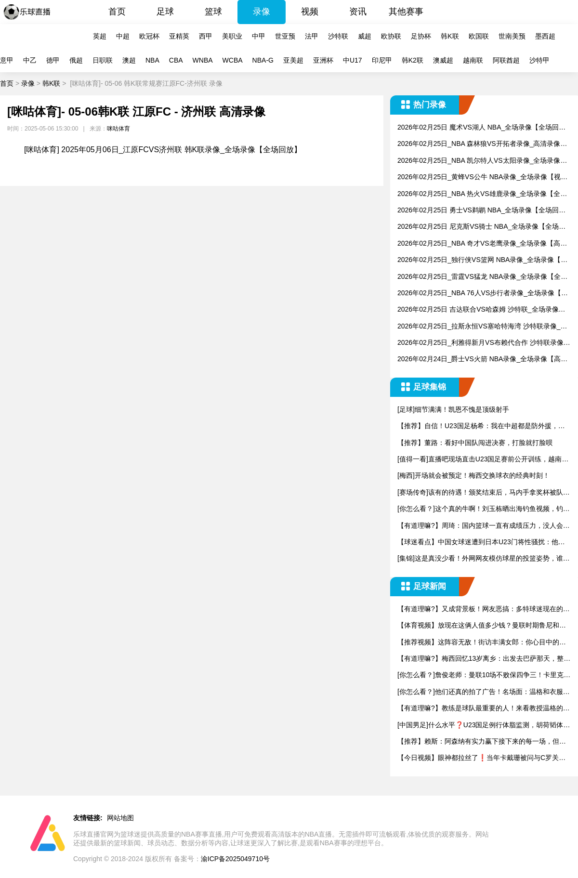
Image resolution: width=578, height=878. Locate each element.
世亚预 (285, 36)
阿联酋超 (506, 60)
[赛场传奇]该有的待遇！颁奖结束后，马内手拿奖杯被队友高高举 (483, 493)
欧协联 (391, 36)
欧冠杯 (149, 36)
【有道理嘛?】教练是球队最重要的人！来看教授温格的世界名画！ (483, 708)
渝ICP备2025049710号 (235, 859)
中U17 (352, 60)
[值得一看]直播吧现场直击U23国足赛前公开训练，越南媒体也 (482, 459)
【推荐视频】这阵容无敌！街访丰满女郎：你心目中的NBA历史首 (482, 642)
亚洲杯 (323, 60)
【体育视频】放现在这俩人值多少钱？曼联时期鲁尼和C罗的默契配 (480, 625)
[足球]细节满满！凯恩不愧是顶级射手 (453, 409)
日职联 (102, 60)
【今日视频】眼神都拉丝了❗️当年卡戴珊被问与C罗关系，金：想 (478, 758)
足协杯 (421, 36)
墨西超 (545, 36)
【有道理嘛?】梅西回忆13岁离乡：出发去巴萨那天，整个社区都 (483, 659)
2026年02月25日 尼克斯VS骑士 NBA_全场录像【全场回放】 (481, 227)
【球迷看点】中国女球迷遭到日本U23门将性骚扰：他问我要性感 (481, 542)
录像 (261, 11)
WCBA (233, 60)
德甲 (53, 60)
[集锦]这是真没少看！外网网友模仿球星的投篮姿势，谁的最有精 (483, 558)
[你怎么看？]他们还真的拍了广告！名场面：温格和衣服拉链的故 (483, 692)
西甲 (205, 36)
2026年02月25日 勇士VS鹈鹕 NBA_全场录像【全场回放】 (478, 210)
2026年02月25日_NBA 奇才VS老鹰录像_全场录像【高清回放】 (482, 244)
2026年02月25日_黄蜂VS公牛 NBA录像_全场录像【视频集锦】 (482, 177)
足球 (165, 11)
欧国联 (479, 36)
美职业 (232, 36)
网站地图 (120, 818)
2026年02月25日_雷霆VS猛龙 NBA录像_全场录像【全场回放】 (482, 277)
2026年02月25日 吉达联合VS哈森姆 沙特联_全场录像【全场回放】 (478, 310)
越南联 (473, 60)
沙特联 (338, 36)
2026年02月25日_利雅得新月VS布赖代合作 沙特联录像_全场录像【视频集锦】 (482, 343)
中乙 (30, 60)
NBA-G (263, 60)
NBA (152, 60)
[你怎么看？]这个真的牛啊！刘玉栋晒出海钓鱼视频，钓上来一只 (483, 509)
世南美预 (512, 36)
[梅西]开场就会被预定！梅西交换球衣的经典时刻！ (473, 475)
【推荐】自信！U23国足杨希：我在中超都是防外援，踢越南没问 (481, 426)
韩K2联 (412, 60)
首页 (117, 11)
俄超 (76, 60)
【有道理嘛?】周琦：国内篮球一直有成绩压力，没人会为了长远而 (483, 526)
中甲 (258, 36)
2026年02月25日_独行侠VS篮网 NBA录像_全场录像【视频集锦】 (482, 260)
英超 (99, 36)
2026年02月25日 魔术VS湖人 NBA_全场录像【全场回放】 (478, 127)
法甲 (311, 36)
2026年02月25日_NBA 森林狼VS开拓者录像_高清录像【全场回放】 (478, 144)
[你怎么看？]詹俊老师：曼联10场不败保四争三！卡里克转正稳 (483, 675)
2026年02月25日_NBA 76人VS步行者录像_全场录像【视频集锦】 (482, 293)
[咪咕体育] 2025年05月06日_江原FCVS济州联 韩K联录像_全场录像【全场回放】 (163, 149)
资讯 (358, 11)
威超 (364, 36)
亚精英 (179, 36)
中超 (123, 36)
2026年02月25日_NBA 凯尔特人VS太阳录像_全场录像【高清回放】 (478, 161)
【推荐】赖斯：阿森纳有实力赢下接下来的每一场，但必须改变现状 (481, 742)
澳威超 (443, 60)
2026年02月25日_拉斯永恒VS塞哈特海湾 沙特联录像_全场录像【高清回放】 (482, 326)
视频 (309, 11)
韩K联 (450, 36)
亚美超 (293, 60)
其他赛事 (406, 11)
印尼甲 (382, 60)
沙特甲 (539, 60)
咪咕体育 (118, 128)
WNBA (203, 60)
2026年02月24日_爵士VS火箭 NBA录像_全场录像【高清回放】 (482, 359)
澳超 (129, 60)
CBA (176, 60)
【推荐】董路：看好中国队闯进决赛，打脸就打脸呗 (474, 442)
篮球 (213, 11)
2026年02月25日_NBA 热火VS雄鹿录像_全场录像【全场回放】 (482, 194)
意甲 (6, 60)
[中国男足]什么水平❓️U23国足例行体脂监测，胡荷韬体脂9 (483, 725)
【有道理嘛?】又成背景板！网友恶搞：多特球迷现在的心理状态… (483, 609)
